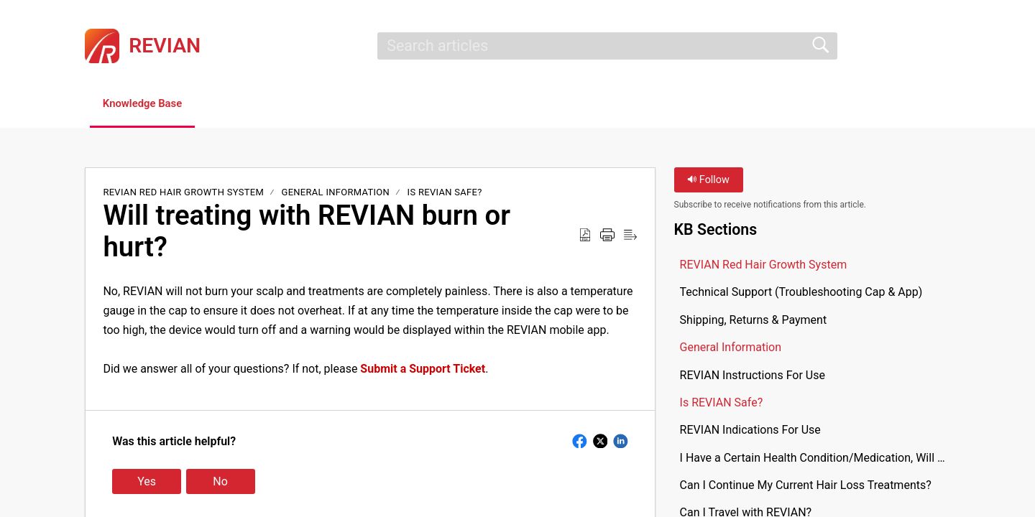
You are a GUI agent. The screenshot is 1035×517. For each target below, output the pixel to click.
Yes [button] (146, 483)
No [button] (220, 483)
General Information (336, 193)
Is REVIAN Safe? (445, 193)
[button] (941, 46)
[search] (607, 46)
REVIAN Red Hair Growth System (184, 193)
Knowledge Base (153, 104)
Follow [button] (708, 181)
